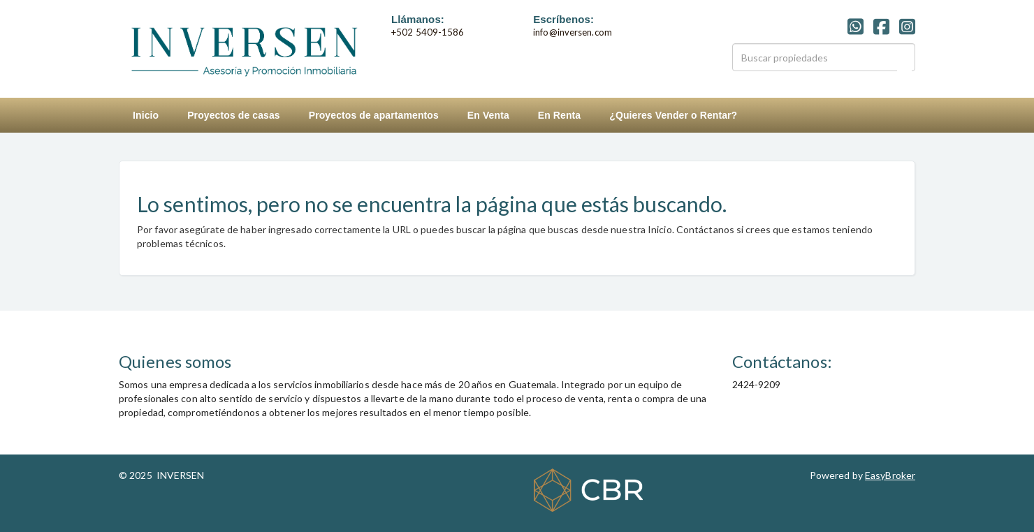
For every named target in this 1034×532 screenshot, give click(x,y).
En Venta (488, 115)
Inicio (146, 115)
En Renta (559, 115)
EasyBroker (890, 475)
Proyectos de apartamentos (374, 115)
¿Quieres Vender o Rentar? (673, 115)
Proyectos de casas (233, 115)
